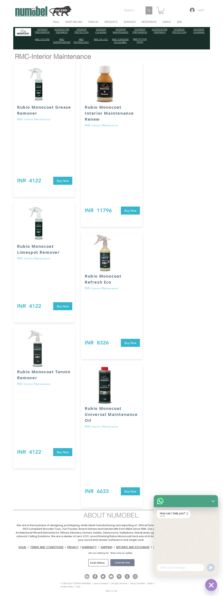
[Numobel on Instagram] (135, 576)
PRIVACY (73, 547)
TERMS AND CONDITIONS (46, 547)
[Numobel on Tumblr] (127, 576)
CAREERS (175, 547)
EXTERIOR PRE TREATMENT (159, 31)
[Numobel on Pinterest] (119, 576)
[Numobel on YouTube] (111, 576)
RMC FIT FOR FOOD (140, 40)
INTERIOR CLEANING (101, 31)
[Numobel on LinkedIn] (87, 576)
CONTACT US (194, 547)
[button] (167, 22)
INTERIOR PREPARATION (42, 31)
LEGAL (22, 547)
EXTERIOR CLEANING (199, 31)
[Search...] (130, 10)
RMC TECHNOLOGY (81, 41)
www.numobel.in (101, 583)
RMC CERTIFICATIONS (61, 41)
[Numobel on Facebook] (95, 576)
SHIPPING (106, 547)
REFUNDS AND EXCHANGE (133, 547)
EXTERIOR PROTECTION (179, 31)
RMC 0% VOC (101, 39)
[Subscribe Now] (122, 562)
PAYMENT (159, 547)
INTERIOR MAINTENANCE (120, 31)
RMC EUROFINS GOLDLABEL (120, 41)
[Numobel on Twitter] (103, 576)
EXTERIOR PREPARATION (139, 31)
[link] (161, 10)
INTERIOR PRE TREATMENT (61, 31)
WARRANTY (89, 547)
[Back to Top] (111, 590)
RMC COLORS (42, 39)
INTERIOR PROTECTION (81, 31)
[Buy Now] (62, 181)
